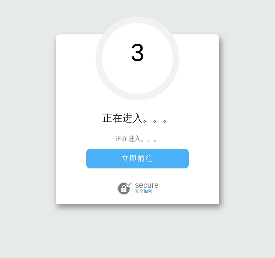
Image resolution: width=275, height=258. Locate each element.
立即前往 (137, 158)
